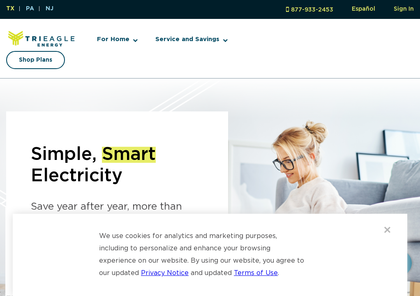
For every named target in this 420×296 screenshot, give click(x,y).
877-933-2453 (312, 9)
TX (10, 8)
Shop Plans (35, 60)
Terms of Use (256, 273)
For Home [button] (113, 39)
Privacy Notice (165, 273)
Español (363, 9)
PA (30, 8)
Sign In (404, 9)
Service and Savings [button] (187, 39)
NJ (49, 8)
